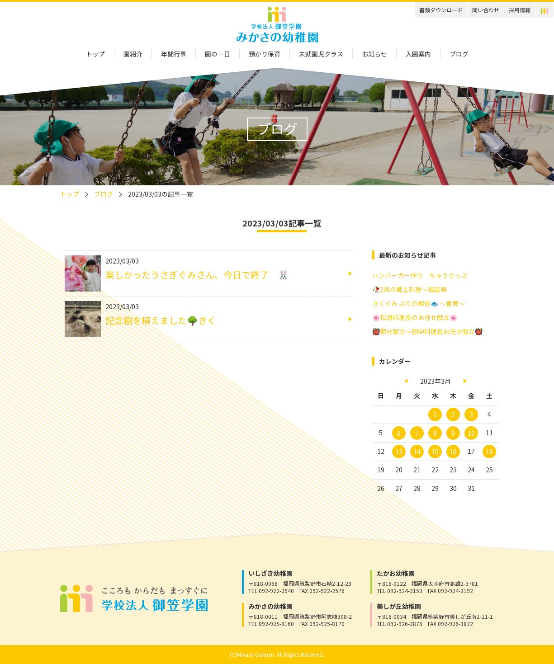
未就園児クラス (321, 53)
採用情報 (519, 10)
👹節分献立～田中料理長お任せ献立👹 (427, 331)
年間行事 (173, 53)
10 (471, 433)
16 (453, 451)
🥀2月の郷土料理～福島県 (409, 289)
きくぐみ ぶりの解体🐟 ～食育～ (418, 303)
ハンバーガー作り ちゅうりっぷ (419, 275)
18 (489, 451)
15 (435, 451)
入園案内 (418, 53)
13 (398, 451)
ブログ (459, 53)
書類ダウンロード (441, 10)
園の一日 (217, 53)
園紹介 (132, 53)
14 (417, 451)
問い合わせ (485, 10)
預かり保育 (264, 53)
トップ (95, 53)
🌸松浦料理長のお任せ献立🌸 (414, 317)
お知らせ (374, 53)
